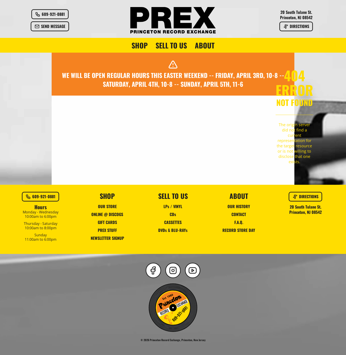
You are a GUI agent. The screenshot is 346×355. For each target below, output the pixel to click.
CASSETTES (173, 222)
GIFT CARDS (107, 222)
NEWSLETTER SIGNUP (107, 238)
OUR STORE (107, 206)
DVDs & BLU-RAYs (173, 230)
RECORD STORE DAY (238, 230)
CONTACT (238, 214)
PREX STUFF (107, 230)
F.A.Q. (238, 222)
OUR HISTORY (239, 206)
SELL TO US (171, 45)
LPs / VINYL (173, 206)
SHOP (140, 45)
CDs (173, 214)
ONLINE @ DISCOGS (107, 214)
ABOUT (204, 45)
